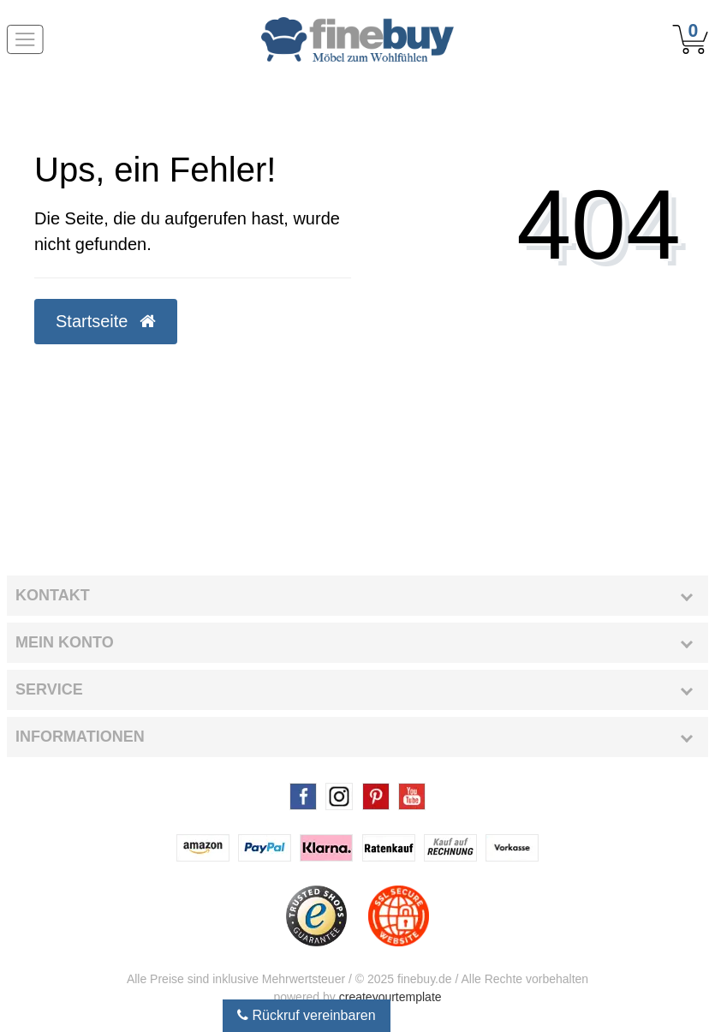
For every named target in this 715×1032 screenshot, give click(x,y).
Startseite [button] (106, 321)
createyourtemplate (390, 997)
